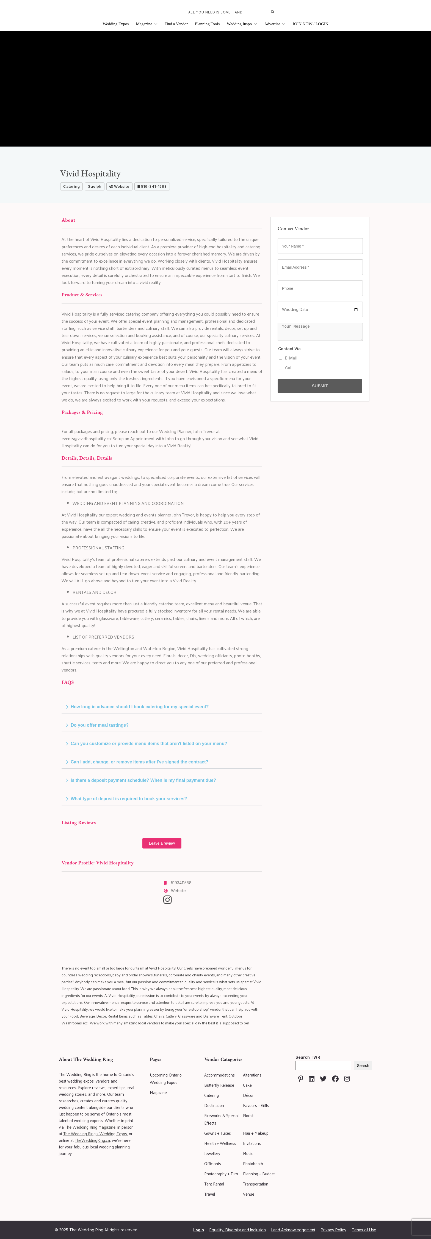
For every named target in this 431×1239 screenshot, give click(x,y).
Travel (209, 1194)
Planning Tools (207, 24)
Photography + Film (221, 1173)
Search (363, 1065)
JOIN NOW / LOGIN (310, 24)
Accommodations (219, 1074)
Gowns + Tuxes (217, 1133)
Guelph (94, 186)
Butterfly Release (219, 1085)
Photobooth (253, 1163)
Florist (248, 1115)
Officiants (212, 1163)
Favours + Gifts (256, 1105)
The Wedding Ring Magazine (90, 1127)
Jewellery (212, 1153)
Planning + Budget (259, 1173)
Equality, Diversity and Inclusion (237, 1229)
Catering (71, 186)
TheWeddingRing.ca (92, 1140)
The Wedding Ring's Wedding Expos (95, 1133)
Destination (214, 1105)
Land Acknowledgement (293, 1229)
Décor (248, 1095)
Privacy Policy (333, 1229)
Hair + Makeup (256, 1133)
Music (248, 1153)
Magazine (146, 24)
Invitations (252, 1143)
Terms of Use (364, 1229)
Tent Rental (214, 1183)
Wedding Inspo (242, 24)
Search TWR (307, 1057)
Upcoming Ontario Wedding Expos (166, 1078)
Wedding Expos (116, 24)
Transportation (255, 1183)
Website (119, 186)
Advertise (274, 24)
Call (285, 368)
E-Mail (288, 358)
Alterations (252, 1074)
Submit (320, 385)
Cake (247, 1085)
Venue (248, 1194)
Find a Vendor (176, 24)
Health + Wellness (220, 1143)
